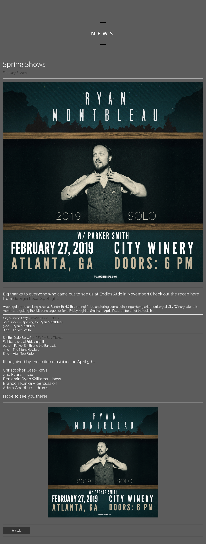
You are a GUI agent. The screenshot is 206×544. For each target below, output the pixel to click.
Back (16, 530)
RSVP (35, 318)
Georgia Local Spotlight (35, 298)
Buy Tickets (50, 318)
